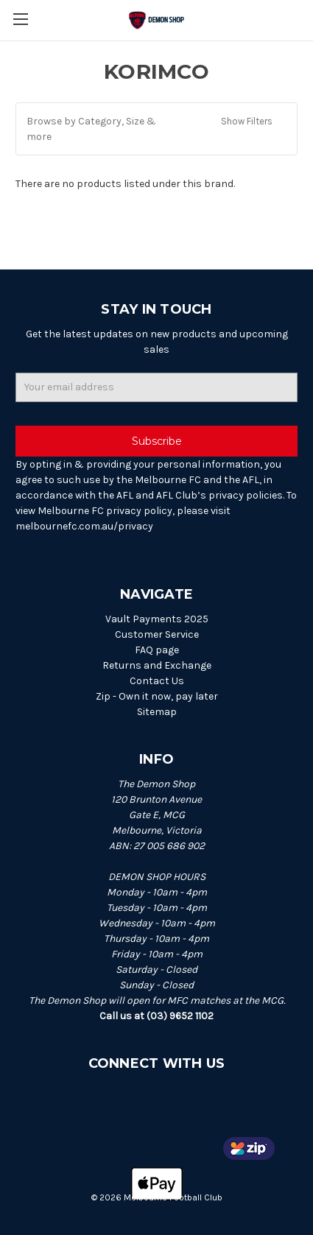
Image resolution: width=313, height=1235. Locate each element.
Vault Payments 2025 (156, 619)
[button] (156, 128)
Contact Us (157, 681)
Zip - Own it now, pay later (157, 696)
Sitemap (157, 712)
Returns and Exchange (156, 665)
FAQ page (157, 650)
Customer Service (157, 634)
